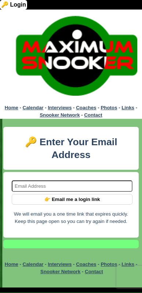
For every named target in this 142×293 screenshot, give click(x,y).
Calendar (33, 107)
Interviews (60, 107)
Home (11, 107)
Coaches (86, 107)
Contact (93, 115)
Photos (109, 107)
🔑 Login (13, 4)
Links (128, 107)
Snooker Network (60, 115)
